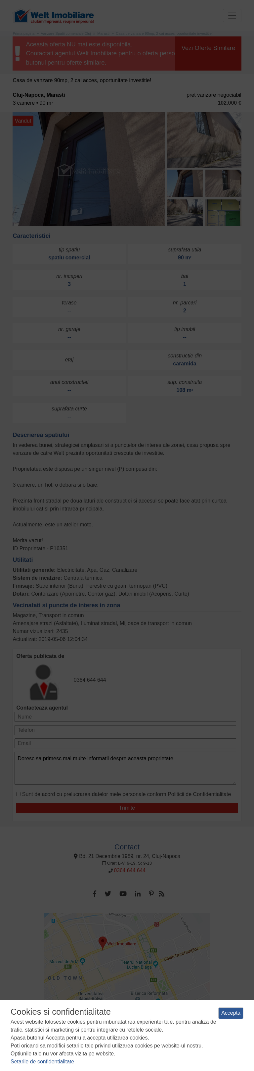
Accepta (230, 1013)
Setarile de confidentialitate (42, 1061)
